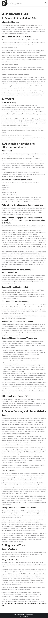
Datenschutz (31, 614)
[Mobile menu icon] (45, 3)
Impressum (25, 614)
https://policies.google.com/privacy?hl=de (15, 603)
